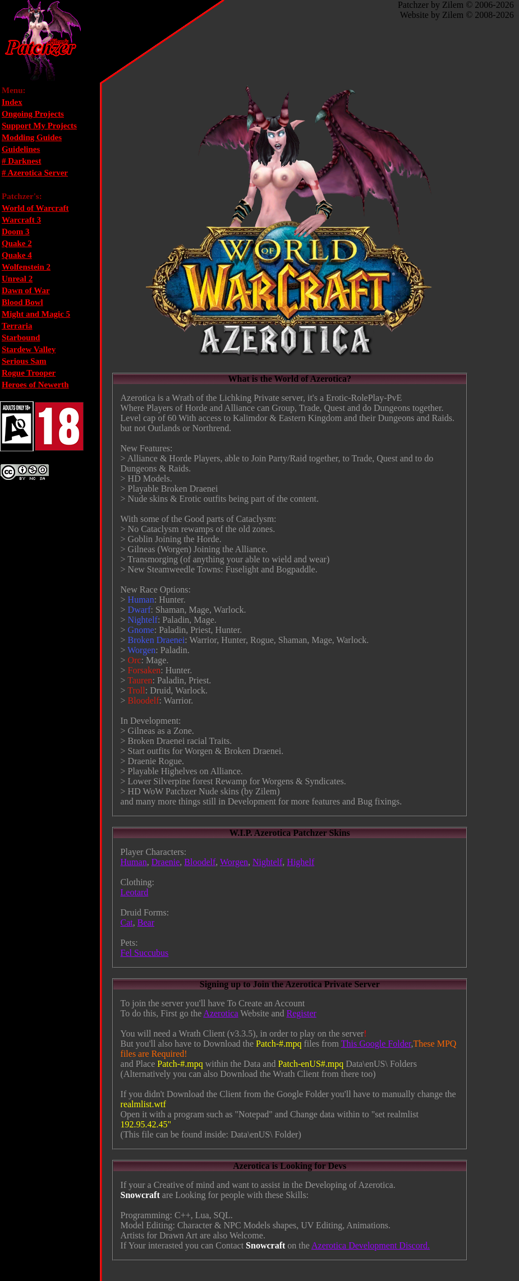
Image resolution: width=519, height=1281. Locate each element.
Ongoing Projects (33, 113)
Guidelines (21, 149)
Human (134, 862)
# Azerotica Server (35, 172)
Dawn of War (26, 290)
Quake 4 (17, 255)
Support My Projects (39, 125)
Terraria (17, 325)
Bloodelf (199, 862)
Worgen (234, 862)
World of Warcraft (35, 208)
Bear (145, 922)
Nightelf (267, 862)
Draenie (165, 862)
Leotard (135, 892)
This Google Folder (376, 1043)
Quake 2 (17, 243)
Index (12, 102)
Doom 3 (16, 231)
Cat (127, 922)
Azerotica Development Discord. (370, 1245)
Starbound (21, 337)
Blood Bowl (22, 302)
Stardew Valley (29, 349)
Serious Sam (24, 361)
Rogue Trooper (29, 372)
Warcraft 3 (21, 219)
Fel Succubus (145, 953)
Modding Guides (32, 137)
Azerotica (220, 1013)
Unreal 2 (17, 278)
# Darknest (21, 160)
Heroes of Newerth (35, 384)
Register (301, 1013)
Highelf (300, 862)
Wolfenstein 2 (26, 266)
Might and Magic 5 (36, 313)
